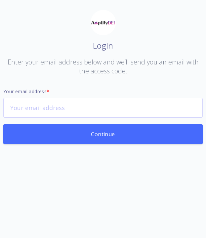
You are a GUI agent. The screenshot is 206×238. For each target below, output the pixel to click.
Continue (103, 134)
